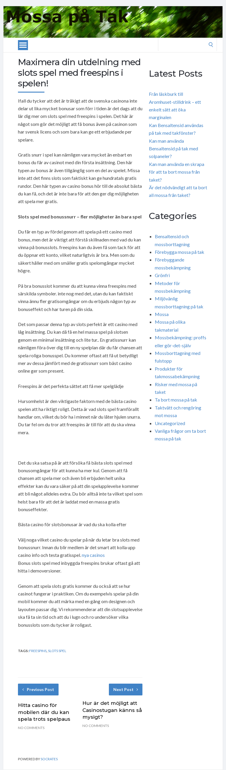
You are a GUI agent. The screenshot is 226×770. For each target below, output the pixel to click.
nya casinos (93, 555)
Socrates (49, 759)
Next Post (125, 689)
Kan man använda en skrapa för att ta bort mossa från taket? (176, 171)
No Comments (31, 727)
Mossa (162, 314)
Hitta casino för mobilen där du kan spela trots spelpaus (44, 712)
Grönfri (162, 275)
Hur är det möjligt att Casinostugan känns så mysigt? (112, 710)
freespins (37, 651)
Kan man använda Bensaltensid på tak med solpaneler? (173, 148)
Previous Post (38, 689)
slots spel (57, 651)
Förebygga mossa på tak (179, 252)
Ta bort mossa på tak (176, 399)
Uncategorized (170, 423)
